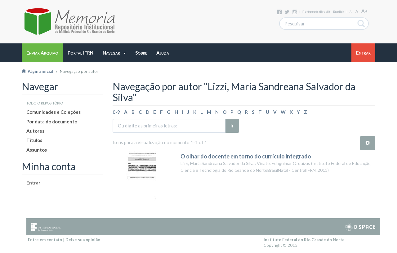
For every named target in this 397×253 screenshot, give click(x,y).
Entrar (33, 182)
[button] (114, 52)
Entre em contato (45, 239)
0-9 (116, 112)
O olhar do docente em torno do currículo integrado (246, 156)
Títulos (34, 140)
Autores (35, 131)
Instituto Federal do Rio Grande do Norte (304, 239)
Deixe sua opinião (82, 239)
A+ (364, 11)
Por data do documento (51, 121)
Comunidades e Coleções (53, 112)
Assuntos (36, 150)
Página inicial (37, 71)
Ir (232, 125)
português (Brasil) (316, 11)
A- (351, 11)
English (338, 11)
